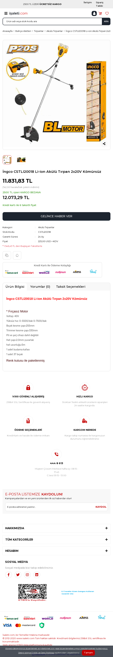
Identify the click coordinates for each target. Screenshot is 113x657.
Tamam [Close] (88, 652)
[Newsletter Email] (50, 507)
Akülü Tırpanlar (46, 227)
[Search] (56, 21)
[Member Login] (94, 13)
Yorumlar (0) (40, 287)
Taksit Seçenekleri (70, 287)
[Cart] (100, 13)
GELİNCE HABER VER (56, 216)
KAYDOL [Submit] (101, 506)
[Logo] (18, 13)
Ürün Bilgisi (14, 287)
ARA (106, 21)
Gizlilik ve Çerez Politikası (42, 653)
